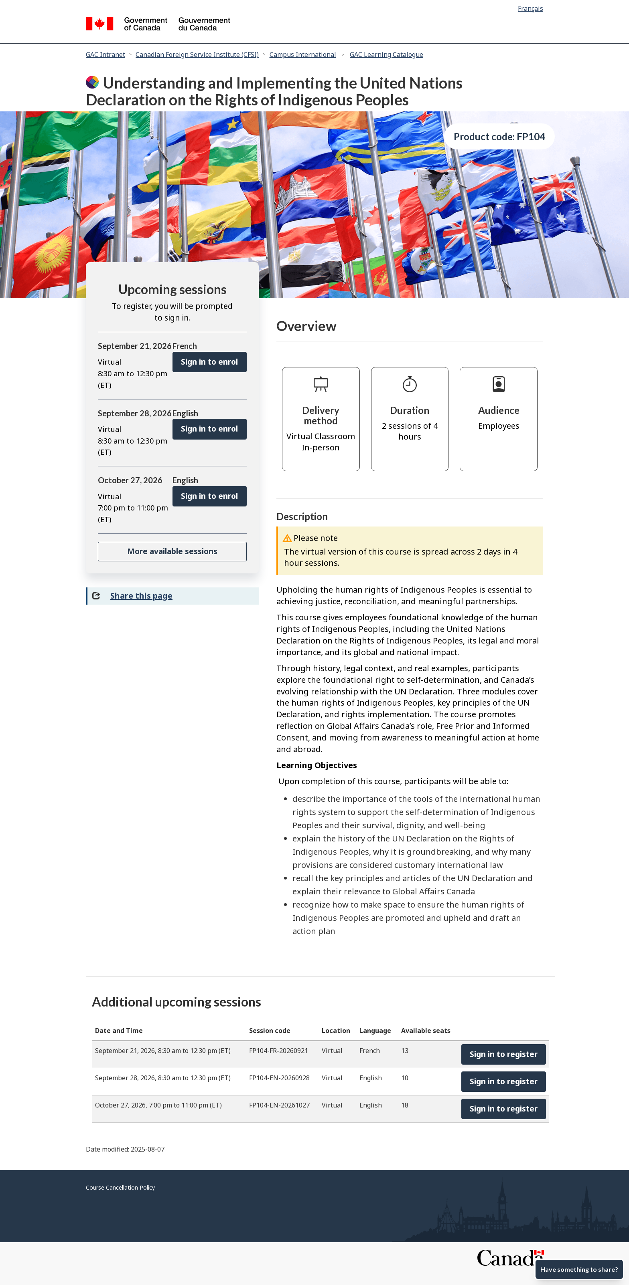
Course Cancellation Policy (120, 1187)
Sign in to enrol (209, 362)
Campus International (303, 54)
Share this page (141, 595)
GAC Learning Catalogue (386, 54)
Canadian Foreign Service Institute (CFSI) (197, 54)
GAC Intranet (105, 54)
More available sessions (172, 551)
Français (530, 8)
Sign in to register (504, 1054)
